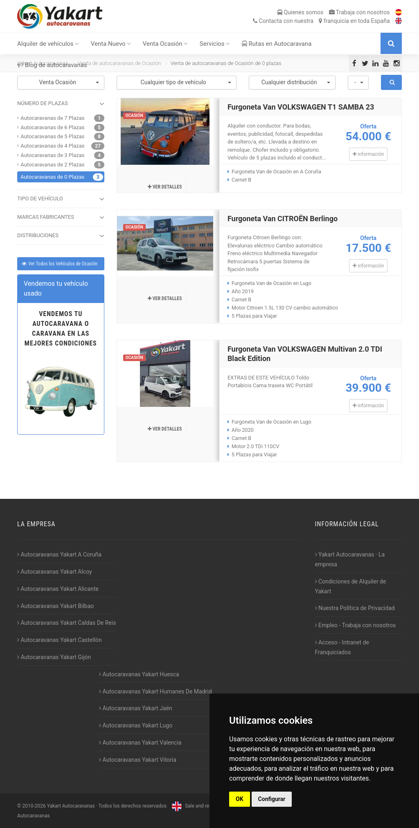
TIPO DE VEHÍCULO (60, 199)
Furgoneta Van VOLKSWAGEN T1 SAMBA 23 (301, 107)
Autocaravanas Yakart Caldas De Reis (66, 622)
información (368, 154)
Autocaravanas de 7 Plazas (52, 118)
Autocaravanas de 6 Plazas (52, 127)
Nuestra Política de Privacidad (355, 608)
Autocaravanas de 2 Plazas (52, 165)
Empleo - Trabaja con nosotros (355, 625)
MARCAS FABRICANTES (60, 217)
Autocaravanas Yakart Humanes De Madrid (155, 691)
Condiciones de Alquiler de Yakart (350, 586)
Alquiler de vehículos (48, 43)
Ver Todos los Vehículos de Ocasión (59, 264)
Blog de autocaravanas (52, 65)
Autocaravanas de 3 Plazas (52, 155)
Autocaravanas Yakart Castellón (59, 640)
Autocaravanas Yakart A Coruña (59, 554)
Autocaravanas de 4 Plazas (52, 146)
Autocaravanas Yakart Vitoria (137, 759)
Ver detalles (165, 187)
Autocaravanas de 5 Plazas (52, 136)
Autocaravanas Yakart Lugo (135, 725)
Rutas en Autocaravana (277, 43)
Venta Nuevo (111, 43)
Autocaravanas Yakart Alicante (58, 589)
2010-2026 (33, 806)
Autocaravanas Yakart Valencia (140, 742)
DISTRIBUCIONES (60, 236)
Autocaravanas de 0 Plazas (52, 177)
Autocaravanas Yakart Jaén (135, 708)
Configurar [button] (272, 799)
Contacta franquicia (321, 21)
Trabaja (359, 12)
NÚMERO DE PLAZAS (60, 104)
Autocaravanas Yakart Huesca (139, 674)
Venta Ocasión (165, 43)
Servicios (215, 43)
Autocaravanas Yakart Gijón (54, 657)
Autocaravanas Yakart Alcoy (54, 571)
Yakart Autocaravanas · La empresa (350, 559)
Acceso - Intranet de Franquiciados (342, 647)
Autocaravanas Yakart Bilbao (55, 606)
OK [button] (239, 799)
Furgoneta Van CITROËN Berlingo (283, 218)
